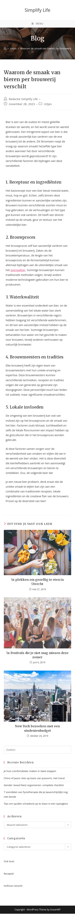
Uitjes (48, 104)
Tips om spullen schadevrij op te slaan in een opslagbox (36, 803)
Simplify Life (38, 10)
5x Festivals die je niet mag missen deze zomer (37, 655)
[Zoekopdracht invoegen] (37, 749)
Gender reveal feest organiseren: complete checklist (34, 785)
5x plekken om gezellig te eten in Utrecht (37, 582)
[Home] (5, 48)
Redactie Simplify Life (23, 99)
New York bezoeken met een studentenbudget (37, 728)
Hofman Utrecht (13, 886)
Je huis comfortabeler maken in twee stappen (30, 771)
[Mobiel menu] (37, 24)
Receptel (9, 873)
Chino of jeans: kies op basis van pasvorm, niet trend (34, 778)
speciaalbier (18, 270)
